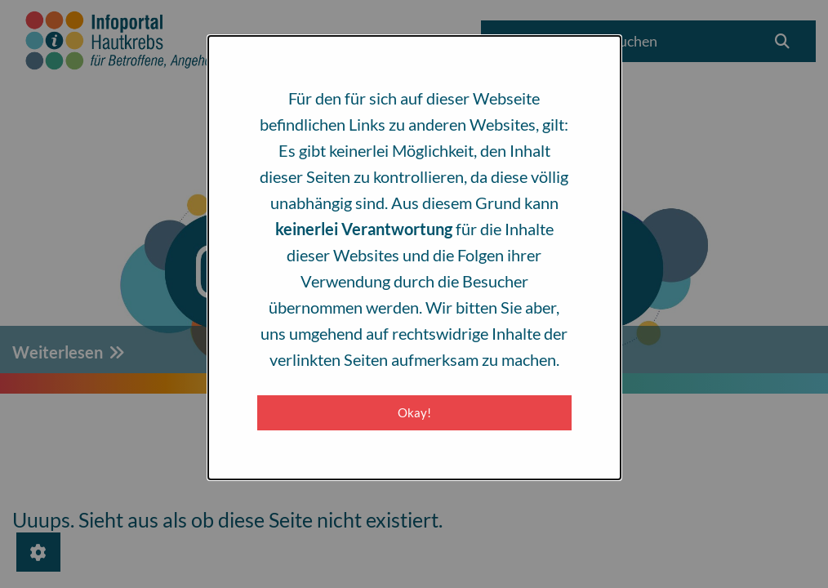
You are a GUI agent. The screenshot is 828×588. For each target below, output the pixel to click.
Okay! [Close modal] (414, 412)
